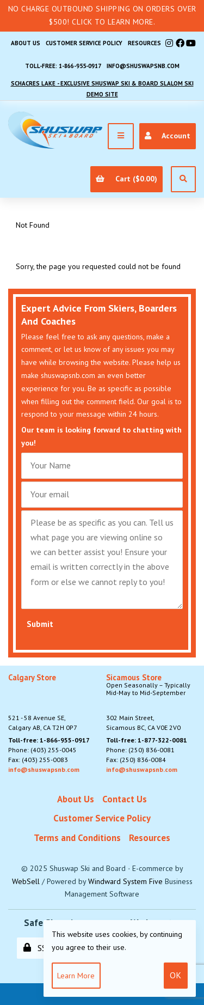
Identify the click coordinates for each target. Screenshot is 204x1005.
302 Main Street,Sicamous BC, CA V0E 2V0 (151, 703)
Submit (40, 624)
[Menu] (121, 136)
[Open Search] (183, 179)
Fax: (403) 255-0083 (38, 760)
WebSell (26, 881)
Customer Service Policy (84, 43)
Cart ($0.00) (126, 179)
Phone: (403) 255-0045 (42, 750)
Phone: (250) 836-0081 (140, 750)
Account (167, 136)
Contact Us (124, 799)
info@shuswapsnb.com (143, 66)
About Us (25, 43)
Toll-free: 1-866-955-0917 (63, 66)
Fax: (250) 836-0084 (136, 760)
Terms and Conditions (77, 838)
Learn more (76, 975)
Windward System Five (125, 881)
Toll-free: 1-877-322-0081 (146, 740)
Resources (144, 43)
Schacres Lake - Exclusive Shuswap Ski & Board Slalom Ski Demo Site (102, 89)
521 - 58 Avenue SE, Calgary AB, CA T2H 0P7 (42, 703)
